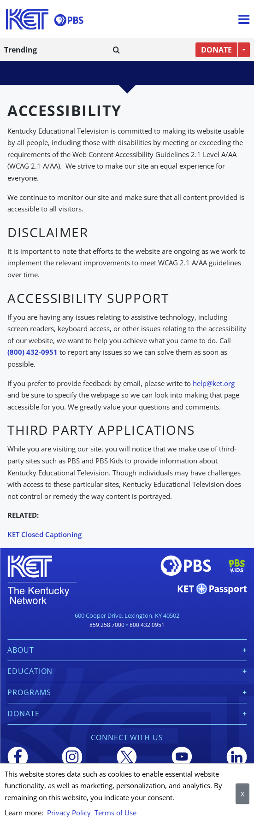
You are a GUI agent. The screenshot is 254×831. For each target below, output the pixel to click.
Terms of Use (115, 812)
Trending (20, 50)
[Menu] (244, 19)
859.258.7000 (106, 625)
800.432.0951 (147, 625)
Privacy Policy (69, 812)
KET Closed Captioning (44, 534)
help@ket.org (214, 383)
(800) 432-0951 (32, 352)
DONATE (216, 50)
